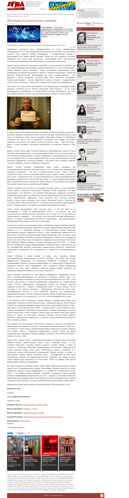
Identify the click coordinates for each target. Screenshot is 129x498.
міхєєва (31, 482)
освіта (32, 484)
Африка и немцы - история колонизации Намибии (14, 460)
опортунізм (18, 484)
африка (43, 474)
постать (59, 45)
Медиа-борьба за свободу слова (35, 405)
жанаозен (24, 478)
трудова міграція (40, 488)
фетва (72, 488)
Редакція (84, 1)
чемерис (46, 490)
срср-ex (10, 488)
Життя (60, 14)
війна (15, 476)
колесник (31, 45)
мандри (45, 482)
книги (29, 480)
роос (38, 486)
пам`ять (39, 484)
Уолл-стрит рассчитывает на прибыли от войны (31, 459)
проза (71, 484)
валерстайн (22, 476)
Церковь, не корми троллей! (33, 413)
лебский (23, 482)
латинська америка (49, 45)
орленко (26, 484)
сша (63, 45)
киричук (71, 478)
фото (9, 490)
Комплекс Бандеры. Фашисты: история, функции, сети (49, 459)
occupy (9, 474)
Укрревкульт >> (43, 9)
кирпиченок (12, 480)
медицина (53, 482)
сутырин (17, 488)
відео (10, 476)
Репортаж (45, 14)
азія (31, 474)
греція (56, 476)
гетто (51, 476)
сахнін (47, 486)
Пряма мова (29, 14)
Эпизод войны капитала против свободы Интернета (43, 417)
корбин (43, 480)
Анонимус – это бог (30, 409)
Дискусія (21, 14)
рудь (42, 486)
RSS (78, 1)
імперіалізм (21, 45)
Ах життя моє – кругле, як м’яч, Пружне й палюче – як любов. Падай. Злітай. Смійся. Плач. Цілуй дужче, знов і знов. (34, 4)
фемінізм (65, 488)
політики (57, 484)
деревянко (68, 476)
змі (27, 45)
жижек (39, 478)
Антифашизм (68, 14)
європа (16, 474)
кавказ (52, 478)
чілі (34, 490)
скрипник (54, 486)
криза (49, 480)
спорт (72, 486)
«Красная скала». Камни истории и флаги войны (65, 459)
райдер (19, 486)
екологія (10, 478)
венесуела (32, 476)
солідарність (64, 486)
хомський (21, 490)
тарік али (29, 488)
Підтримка (90, 1)
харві (15, 490)
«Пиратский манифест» (16, 427)
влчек (39, 476)
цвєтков (29, 490)
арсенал (36, 474)
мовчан (61, 482)
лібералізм (38, 45)
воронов (45, 476)
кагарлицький (62, 478)
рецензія (32, 486)
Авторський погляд (84, 56)
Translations (23, 16)
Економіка (54, 14)
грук (61, 476)
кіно (47, 478)
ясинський (61, 490)
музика (67, 482)
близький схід (52, 474)
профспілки (11, 486)
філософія (57, 488)
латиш (17, 482)
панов (45, 484)
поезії (51, 484)
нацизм (10, 484)
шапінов (53, 490)
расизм (25, 486)
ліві (62, 480)
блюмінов (62, 474)
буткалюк (70, 474)
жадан (17, 478)
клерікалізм (22, 480)
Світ (15, 14)
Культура (10, 14)
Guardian (10, 393)
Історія (9, 16)
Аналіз (15, 16)
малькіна (38, 482)
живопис (32, 478)
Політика (38, 14)
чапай (39, 490)
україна (50, 488)
